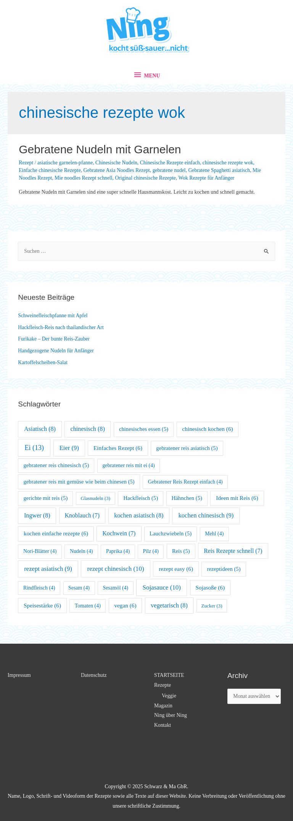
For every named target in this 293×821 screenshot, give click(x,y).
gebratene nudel (169, 170)
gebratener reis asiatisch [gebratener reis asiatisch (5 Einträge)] (186, 448)
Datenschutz (94, 675)
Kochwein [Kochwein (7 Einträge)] (118, 533)
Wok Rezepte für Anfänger (206, 178)
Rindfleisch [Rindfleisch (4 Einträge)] (39, 588)
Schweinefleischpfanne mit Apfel (52, 315)
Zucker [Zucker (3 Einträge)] (211, 606)
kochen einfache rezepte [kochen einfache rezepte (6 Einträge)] (56, 533)
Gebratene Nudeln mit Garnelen (100, 149)
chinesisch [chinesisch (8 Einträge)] (88, 429)
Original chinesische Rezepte (145, 178)
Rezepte (162, 685)
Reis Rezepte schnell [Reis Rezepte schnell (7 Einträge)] (233, 551)
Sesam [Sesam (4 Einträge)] (79, 588)
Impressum (19, 675)
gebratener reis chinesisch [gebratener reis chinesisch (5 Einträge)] (56, 465)
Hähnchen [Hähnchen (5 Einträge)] (187, 498)
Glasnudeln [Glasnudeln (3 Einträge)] (96, 498)
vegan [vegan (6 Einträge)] (125, 605)
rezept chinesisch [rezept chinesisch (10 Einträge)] (115, 568)
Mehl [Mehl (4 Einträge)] (214, 534)
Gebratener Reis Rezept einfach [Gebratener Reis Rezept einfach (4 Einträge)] (185, 482)
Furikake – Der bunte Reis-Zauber (54, 339)
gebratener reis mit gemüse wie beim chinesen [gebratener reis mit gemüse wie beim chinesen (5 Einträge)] (79, 482)
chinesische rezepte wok (228, 162)
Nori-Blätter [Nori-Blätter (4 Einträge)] (40, 551)
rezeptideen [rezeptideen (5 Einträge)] (223, 569)
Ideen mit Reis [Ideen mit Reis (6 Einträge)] (237, 498)
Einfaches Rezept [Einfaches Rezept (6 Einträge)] (117, 448)
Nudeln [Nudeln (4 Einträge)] (81, 551)
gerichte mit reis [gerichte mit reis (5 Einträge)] (46, 498)
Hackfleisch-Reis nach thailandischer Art (60, 327)
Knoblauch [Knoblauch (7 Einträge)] (82, 515)
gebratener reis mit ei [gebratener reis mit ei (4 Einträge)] (128, 465)
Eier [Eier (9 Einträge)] (69, 447)
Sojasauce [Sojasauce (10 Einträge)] (161, 587)
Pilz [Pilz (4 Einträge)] (150, 551)
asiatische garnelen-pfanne (65, 162)
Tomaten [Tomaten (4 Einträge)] (88, 606)
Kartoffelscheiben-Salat (43, 362)
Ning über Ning (170, 715)
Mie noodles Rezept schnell (84, 178)
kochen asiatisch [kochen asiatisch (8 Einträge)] (138, 515)
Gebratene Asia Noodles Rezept (117, 170)
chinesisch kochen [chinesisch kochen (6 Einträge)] (207, 429)
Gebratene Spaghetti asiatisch (219, 170)
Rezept (26, 162)
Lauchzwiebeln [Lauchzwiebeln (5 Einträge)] (171, 533)
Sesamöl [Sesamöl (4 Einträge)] (115, 588)
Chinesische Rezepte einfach (170, 162)
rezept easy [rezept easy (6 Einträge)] (176, 569)
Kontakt (162, 725)
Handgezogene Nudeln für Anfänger (56, 350)
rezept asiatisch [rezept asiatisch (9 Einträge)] (48, 568)
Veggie (169, 696)
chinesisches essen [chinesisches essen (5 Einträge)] (143, 429)
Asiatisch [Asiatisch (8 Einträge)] (40, 429)
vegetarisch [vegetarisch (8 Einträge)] (169, 605)
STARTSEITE (169, 675)
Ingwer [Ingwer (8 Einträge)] (37, 515)
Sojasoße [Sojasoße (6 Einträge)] (210, 587)
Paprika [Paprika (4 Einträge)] (118, 551)
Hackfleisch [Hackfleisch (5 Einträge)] (140, 498)
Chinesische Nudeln (116, 162)
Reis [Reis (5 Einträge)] (181, 551)
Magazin (163, 706)
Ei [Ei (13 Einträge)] (34, 447)
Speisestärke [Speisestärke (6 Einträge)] (42, 605)
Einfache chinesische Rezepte (49, 170)
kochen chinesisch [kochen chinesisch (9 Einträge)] (205, 515)
